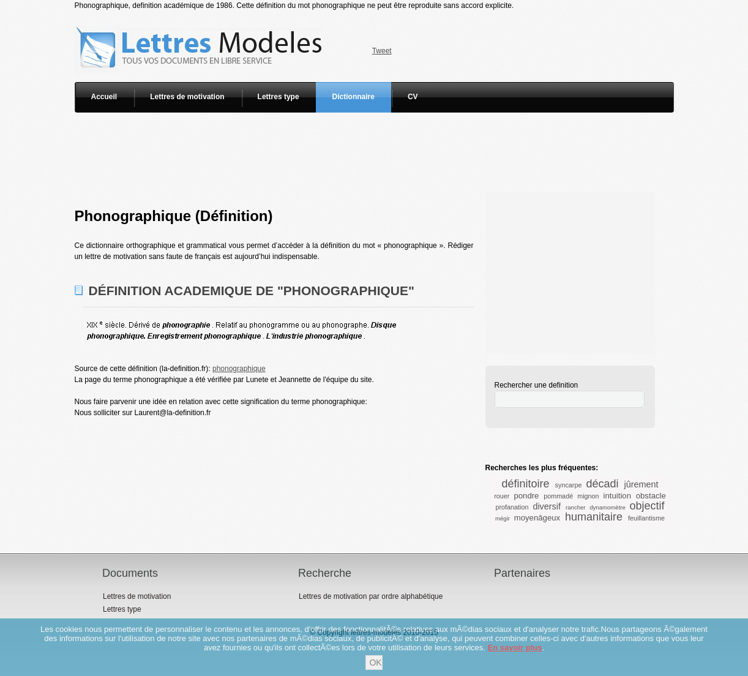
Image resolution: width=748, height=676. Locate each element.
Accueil (104, 96)
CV (413, 96)
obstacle (651, 495)
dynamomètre (607, 507)
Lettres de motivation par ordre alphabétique (371, 596)
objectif (647, 506)
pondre (526, 495)
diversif (547, 506)
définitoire (526, 484)
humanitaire (594, 517)
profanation (511, 507)
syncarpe (568, 485)
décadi (602, 484)
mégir (502, 518)
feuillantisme (646, 518)
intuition (617, 495)
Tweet (382, 51)
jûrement (641, 484)
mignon (588, 496)
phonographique (239, 368)
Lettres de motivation (187, 96)
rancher (576, 507)
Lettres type (278, 96)
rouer (501, 496)
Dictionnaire (353, 96)
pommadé (558, 496)
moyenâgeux (537, 517)
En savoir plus (515, 647)
